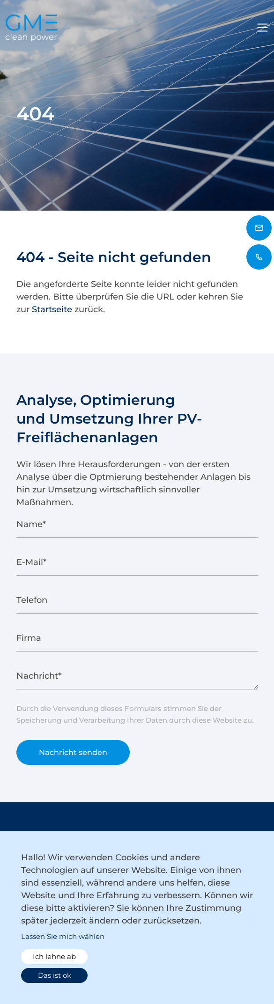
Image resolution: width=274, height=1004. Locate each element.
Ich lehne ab (54, 956)
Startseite (52, 309)
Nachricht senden (73, 755)
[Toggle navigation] (262, 27)
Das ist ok (54, 975)
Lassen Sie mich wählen (62, 936)
